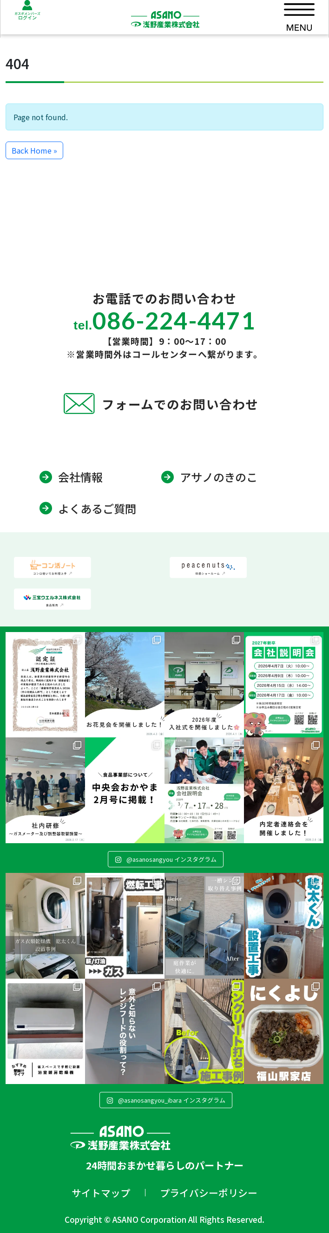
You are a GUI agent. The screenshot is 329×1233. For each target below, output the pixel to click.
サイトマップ (101, 1193)
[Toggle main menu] (299, 19)
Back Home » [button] (34, 150)
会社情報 (80, 477)
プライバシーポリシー (208, 1193)
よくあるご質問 (97, 508)
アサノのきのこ (218, 477)
